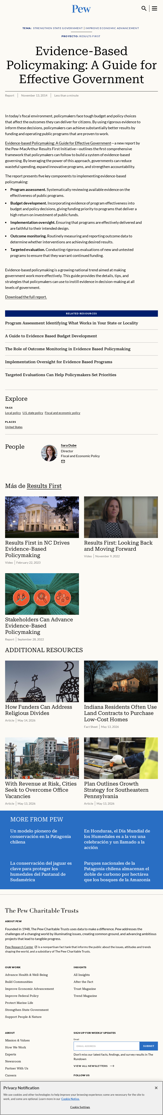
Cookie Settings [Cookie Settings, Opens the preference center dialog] (80, 1108)
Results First (44, 485)
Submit (148, 1046)
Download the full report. (26, 296)
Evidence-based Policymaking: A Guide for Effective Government (58, 143)
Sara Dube (69, 445)
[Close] (156, 1089)
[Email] (107, 1046)
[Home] (41, 910)
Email (76, 1039)
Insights (80, 967)
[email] (63, 461)
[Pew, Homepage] (81, 8)
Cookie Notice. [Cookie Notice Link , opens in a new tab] (70, 1100)
